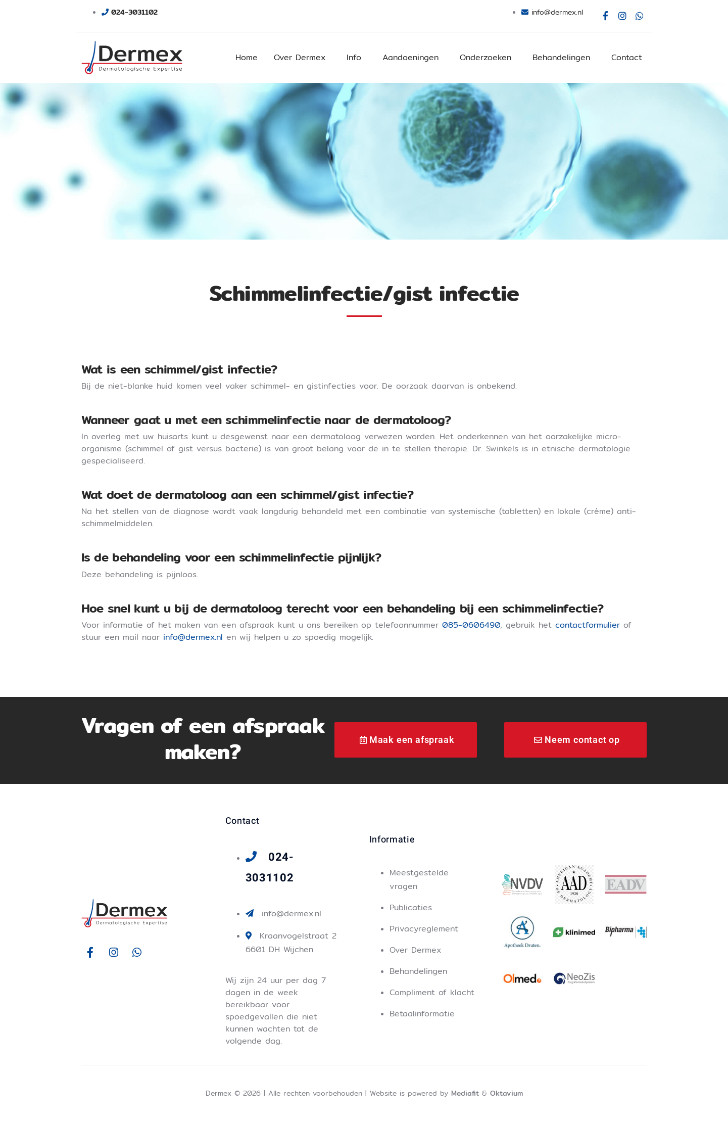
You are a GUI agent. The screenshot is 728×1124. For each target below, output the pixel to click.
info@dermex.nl (193, 637)
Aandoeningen (410, 57)
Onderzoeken (485, 57)
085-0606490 (471, 625)
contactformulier (587, 625)
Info (354, 57)
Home (246, 57)
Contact (626, 57)
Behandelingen (561, 57)
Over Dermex (299, 57)
